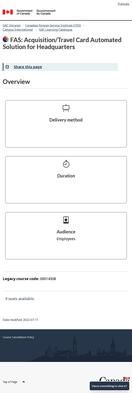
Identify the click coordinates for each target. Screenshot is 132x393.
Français (123, 4)
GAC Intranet (12, 25)
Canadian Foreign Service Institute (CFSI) (53, 25)
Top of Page (14, 382)
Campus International (18, 30)
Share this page (28, 66)
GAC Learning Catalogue (55, 30)
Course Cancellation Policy (18, 337)
